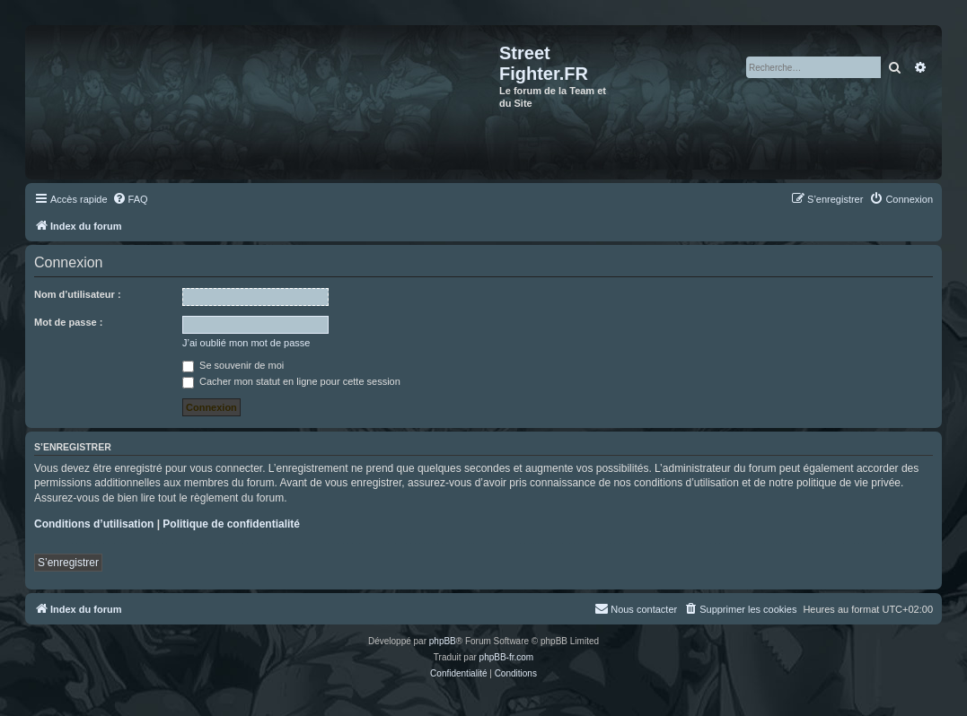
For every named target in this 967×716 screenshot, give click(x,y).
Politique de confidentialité (231, 524)
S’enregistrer (68, 562)
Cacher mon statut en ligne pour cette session (291, 381)
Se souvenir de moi (233, 365)
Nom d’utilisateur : (77, 294)
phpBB (442, 641)
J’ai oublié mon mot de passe (246, 342)
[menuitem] (130, 199)
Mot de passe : (68, 322)
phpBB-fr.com (506, 657)
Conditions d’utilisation (94, 524)
